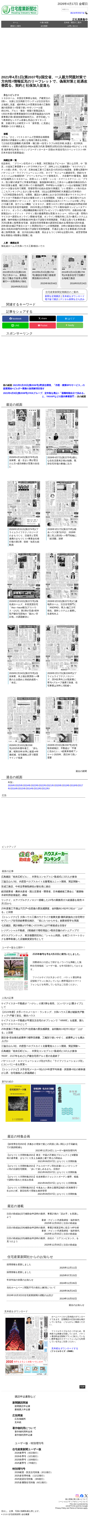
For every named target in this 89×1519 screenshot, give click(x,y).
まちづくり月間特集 (67, 1161)
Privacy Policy (60, 1508)
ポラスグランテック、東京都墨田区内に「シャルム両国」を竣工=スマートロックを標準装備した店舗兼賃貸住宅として (43, 937)
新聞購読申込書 (22, 1406)
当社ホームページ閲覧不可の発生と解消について (31, 1287)
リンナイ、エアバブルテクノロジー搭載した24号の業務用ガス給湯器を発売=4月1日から (42, 901)
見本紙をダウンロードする (64, 1348)
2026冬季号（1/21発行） (27, 1456)
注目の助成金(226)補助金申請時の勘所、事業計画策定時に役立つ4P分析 (43, 1227)
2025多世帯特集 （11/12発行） (30, 1475)
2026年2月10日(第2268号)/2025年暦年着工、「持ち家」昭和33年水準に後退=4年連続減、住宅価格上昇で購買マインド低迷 (24, 751)
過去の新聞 (81, 771)
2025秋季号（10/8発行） (27, 1459)
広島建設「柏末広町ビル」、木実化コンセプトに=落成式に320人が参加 (39, 876)
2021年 (50, 785)
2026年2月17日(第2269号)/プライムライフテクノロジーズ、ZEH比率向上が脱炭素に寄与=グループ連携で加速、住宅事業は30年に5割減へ (62, 679)
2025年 (19, 785)
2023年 (34, 785)
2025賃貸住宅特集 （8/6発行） (30, 1479)
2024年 (27, 785)
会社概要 (44, 26)
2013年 (37, 788)
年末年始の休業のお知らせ (20, 1280)
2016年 (14, 788)
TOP (82, 1387)
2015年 (22, 788)
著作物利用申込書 (23, 1435)
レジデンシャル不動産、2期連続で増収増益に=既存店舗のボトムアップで (40, 930)
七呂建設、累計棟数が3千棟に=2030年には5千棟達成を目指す (34, 925)
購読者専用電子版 (79, 13)
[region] (44, 53)
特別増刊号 (71, 1150)
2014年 (29, 788)
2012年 (45, 788)
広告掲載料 (20, 1419)
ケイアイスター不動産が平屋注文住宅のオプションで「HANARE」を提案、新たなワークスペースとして (42, 1022)
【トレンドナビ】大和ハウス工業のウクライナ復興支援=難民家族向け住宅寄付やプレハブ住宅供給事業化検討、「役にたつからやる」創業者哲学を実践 (43, 918)
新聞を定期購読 (52, 296)
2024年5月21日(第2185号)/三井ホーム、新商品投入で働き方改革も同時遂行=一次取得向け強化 (15, 269)
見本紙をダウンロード (73, 296)
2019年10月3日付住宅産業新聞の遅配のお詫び (30, 1295)
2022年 (42, 785)
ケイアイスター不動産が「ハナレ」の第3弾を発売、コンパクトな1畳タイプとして (42, 1005)
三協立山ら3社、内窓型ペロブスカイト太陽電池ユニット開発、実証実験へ (40, 881)
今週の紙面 (44, 22)
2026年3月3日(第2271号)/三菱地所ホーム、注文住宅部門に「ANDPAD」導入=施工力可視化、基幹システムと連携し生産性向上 (62, 607)
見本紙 (18, 1422)
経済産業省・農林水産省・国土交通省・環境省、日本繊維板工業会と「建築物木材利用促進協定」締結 (42, 893)
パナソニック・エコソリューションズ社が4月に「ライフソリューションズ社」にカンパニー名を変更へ (43, 1062)
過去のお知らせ (76, 1305)
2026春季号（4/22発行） (27, 1453)
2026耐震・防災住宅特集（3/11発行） (34, 1472)
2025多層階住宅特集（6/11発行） (31, 1482)
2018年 (74, 785)
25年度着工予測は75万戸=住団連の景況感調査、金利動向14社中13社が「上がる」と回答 (41, 910)
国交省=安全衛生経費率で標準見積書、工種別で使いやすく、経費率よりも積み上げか (43, 1039)
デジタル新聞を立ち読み (72, 299)
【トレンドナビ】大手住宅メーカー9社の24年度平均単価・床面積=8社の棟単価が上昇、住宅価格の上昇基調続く (43, 1071)
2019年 (66, 785)
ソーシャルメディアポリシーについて (73, 1502)
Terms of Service (76, 1508)
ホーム (15, 22)
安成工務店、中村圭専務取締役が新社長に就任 (26, 886)
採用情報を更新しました (19, 1264)
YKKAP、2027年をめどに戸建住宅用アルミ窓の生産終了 (30, 1056)
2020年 (58, 785)
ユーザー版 (60, 1150)
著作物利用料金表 (23, 1431)
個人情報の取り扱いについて (76, 1499)
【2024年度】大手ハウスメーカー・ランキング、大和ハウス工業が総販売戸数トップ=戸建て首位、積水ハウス (42, 1013)
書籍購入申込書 (22, 1409)
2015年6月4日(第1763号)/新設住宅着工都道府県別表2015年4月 (44, 267)
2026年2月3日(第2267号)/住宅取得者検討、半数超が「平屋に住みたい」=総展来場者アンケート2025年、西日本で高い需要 (62, 751)
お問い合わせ (72, 26)
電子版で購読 (51, 299)
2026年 (11, 785)
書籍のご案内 (15, 26)
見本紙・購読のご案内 (72, 22)
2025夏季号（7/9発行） (26, 1463)
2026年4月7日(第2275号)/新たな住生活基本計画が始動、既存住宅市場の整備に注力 (62, 460)
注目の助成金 (70, 1223)
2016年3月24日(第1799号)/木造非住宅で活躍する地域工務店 (74, 267)
